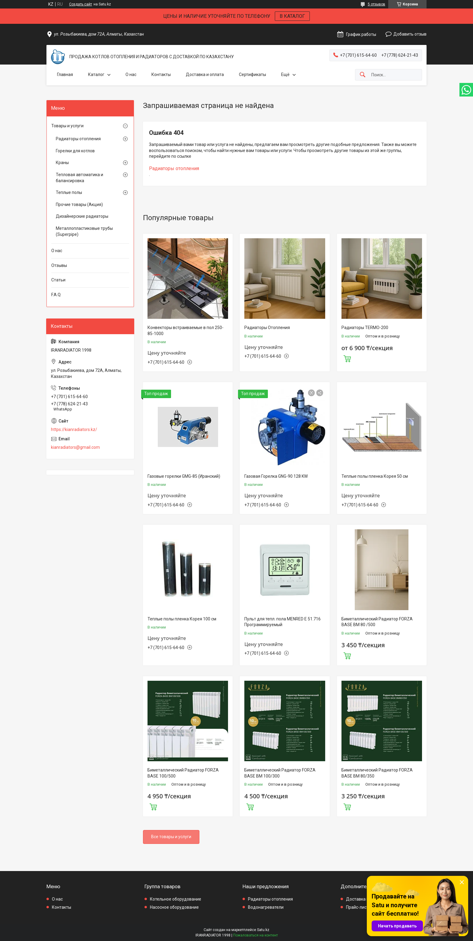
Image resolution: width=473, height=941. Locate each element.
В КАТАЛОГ (292, 16)
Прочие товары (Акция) (79, 204)
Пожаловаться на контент (255, 935)
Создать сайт (80, 4)
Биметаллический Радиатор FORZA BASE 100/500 (183, 773)
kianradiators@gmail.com (75, 447)
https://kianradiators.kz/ (74, 429)
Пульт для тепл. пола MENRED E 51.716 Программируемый (282, 621)
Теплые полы (69, 192)
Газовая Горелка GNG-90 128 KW (276, 476)
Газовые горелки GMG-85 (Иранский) (184, 476)
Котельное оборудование (175, 899)
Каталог (96, 74)
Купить (347, 358)
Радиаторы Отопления (267, 327)
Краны (62, 162)
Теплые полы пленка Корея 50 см (374, 476)
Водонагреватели (266, 907)
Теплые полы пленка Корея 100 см (182, 618)
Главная (65, 74)
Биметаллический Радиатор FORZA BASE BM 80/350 (377, 773)
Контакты (161, 74)
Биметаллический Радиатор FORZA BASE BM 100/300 (280, 773)
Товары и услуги (67, 125)
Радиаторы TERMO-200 (364, 327)
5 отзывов (376, 4)
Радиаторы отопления (174, 168)
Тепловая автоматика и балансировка (79, 177)
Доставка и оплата (205, 74)
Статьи (58, 279)
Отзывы (59, 265)
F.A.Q (56, 294)
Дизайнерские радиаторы (82, 216)
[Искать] (362, 75)
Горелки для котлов (75, 150)
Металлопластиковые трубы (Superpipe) (84, 231)
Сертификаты (252, 74)
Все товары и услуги (171, 836)
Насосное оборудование (174, 907)
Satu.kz (263, 930)
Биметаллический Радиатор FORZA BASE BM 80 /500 (377, 621)
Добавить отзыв (410, 34)
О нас (130, 74)
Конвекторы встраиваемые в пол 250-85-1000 (186, 330)
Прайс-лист (357, 907)
